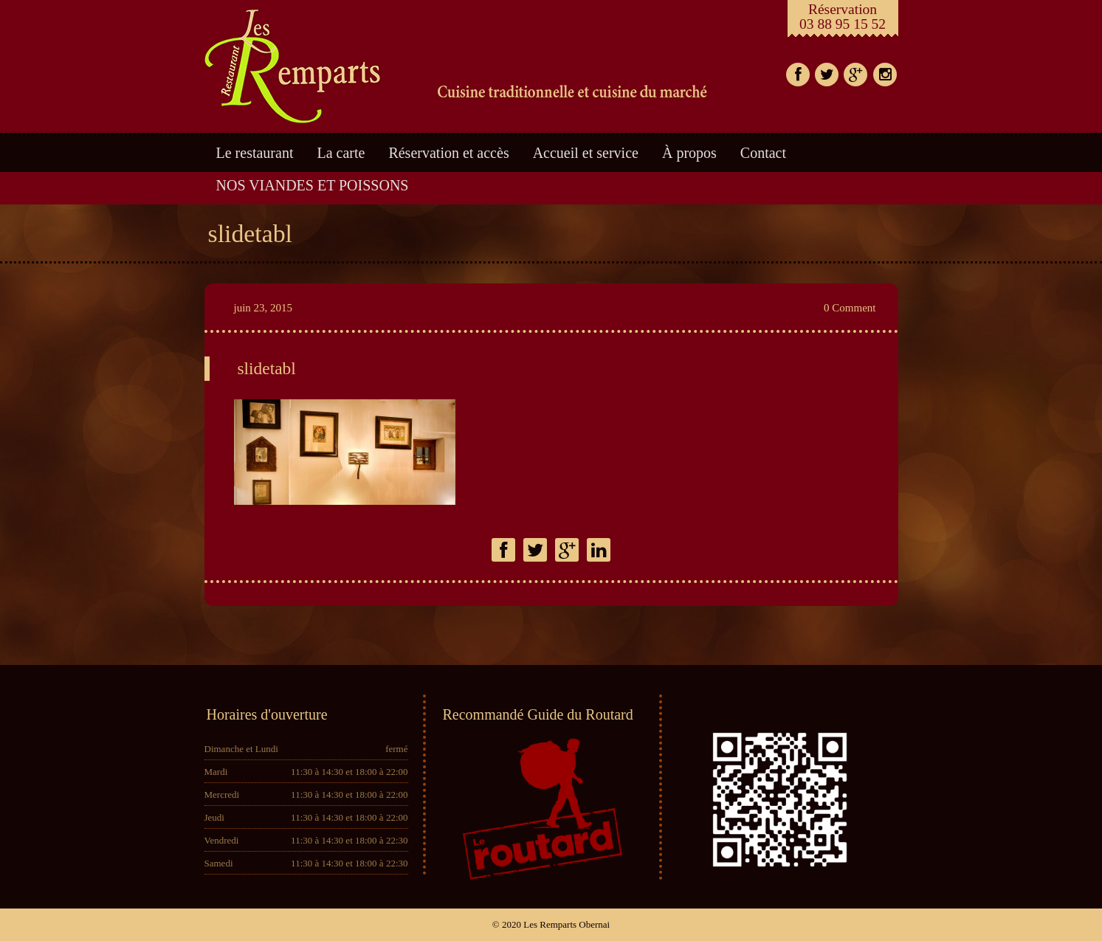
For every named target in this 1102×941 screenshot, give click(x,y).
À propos (689, 153)
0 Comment (849, 308)
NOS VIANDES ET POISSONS (312, 185)
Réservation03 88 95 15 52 (842, 16)
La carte (341, 153)
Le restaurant (255, 153)
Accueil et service (585, 153)
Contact (763, 153)
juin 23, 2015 (263, 308)
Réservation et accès (448, 153)
